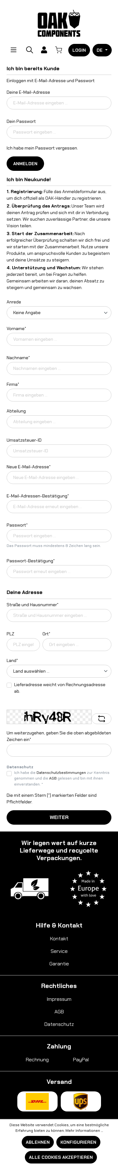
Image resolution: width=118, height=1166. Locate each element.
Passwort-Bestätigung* (31, 561)
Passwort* (17, 525)
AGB (53, 778)
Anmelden (25, 163)
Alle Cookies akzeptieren (61, 1157)
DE (100, 50)
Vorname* (16, 328)
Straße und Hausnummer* (33, 604)
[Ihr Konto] (44, 50)
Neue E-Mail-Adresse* (29, 467)
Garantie (59, 963)
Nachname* (18, 357)
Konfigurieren (78, 1142)
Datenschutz (59, 1024)
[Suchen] (29, 50)
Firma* (13, 384)
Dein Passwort (21, 121)
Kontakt (59, 938)
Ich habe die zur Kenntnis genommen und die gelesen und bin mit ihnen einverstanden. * (62, 778)
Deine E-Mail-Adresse (28, 92)
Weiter (59, 817)
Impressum (59, 999)
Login (79, 50)
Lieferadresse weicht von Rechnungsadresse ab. (59, 688)
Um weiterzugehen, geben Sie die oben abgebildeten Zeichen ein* (59, 736)
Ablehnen (38, 1142)
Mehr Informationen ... (84, 1130)
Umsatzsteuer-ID (24, 440)
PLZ (10, 634)
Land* (12, 660)
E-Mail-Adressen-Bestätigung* (38, 496)
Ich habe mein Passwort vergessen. (42, 148)
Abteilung (16, 411)
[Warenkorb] (58, 50)
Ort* (46, 634)
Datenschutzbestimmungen (61, 772)
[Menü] (13, 50)
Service (59, 951)
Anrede (14, 302)
